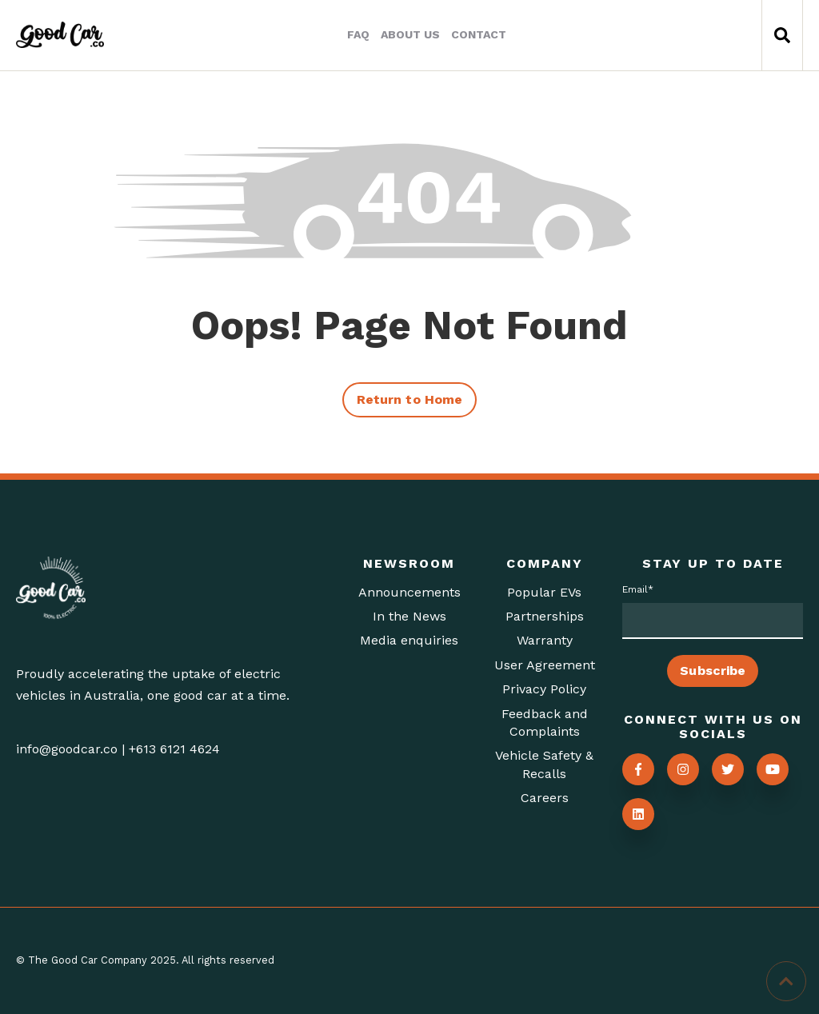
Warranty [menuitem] (545, 640)
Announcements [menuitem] (409, 592)
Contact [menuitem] (478, 34)
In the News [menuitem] (409, 616)
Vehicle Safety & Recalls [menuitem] (544, 764)
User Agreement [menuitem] (544, 665)
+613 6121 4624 (174, 749)
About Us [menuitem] (410, 34)
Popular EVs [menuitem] (544, 592)
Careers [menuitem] (545, 797)
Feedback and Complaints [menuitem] (544, 722)
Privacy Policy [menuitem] (544, 689)
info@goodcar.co (67, 749)
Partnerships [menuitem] (544, 616)
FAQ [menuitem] (358, 34)
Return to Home (409, 399)
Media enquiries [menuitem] (409, 640)
